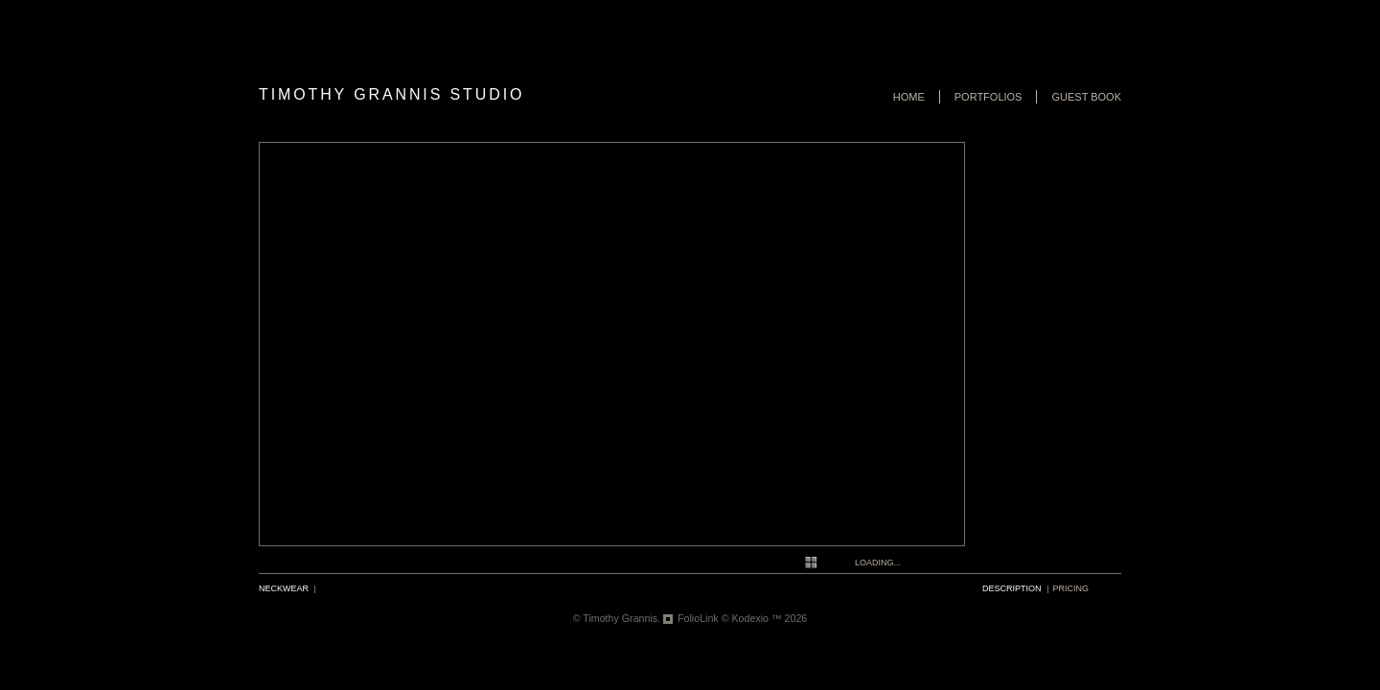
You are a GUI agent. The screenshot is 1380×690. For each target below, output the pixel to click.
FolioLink (698, 618)
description (1012, 588)
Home (909, 97)
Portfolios (988, 97)
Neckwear (284, 588)
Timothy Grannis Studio (391, 94)
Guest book (1086, 97)
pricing (1071, 588)
